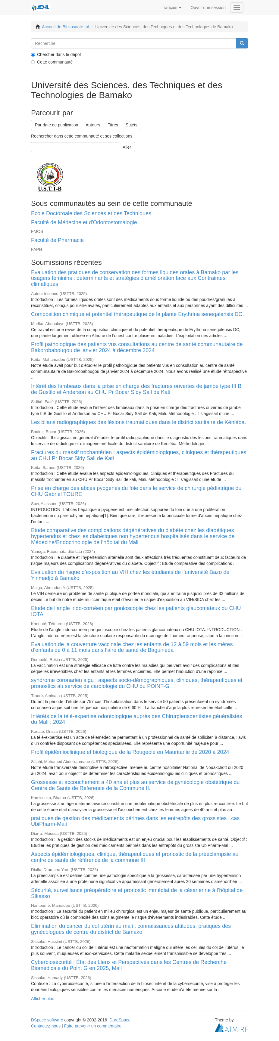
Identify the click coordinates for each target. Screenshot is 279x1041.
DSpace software (47, 1020)
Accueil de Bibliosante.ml (65, 26)
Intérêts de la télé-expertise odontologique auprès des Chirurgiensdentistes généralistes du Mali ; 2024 (136, 719)
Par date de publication (56, 124)
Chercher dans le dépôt (56, 54)
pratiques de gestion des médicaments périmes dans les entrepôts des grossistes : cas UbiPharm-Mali (135, 821)
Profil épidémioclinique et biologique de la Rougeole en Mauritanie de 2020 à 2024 (130, 752)
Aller (127, 147)
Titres (113, 124)
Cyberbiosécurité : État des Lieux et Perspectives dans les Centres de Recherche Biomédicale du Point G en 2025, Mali (129, 965)
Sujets (131, 124)
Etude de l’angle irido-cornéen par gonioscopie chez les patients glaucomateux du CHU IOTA (136, 611)
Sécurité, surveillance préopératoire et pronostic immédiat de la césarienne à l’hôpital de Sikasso (137, 893)
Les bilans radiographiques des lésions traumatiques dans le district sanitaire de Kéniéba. (138, 422)
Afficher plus (42, 998)
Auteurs (93, 124)
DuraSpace (119, 1020)
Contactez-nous (46, 1026)
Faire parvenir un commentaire (92, 1026)
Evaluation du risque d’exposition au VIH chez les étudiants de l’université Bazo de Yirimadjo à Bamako (130, 575)
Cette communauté (52, 62)
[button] (172, 7)
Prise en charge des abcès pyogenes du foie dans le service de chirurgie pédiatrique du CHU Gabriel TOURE (136, 491)
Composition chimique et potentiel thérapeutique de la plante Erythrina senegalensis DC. (137, 314)
